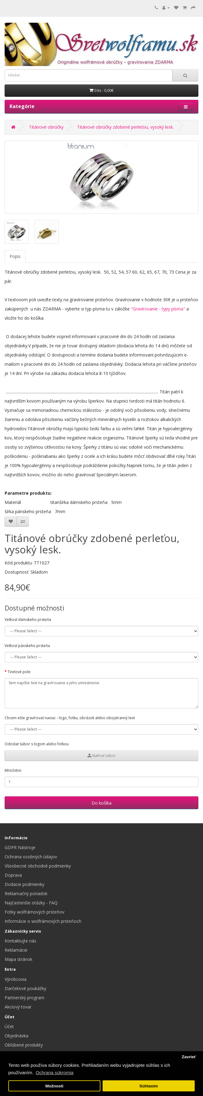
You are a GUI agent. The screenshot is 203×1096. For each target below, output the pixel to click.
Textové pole (19, 671)
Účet (9, 1026)
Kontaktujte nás (20, 941)
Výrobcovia (15, 979)
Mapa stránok (18, 959)
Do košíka (101, 803)
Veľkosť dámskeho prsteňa (28, 619)
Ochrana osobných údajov (31, 857)
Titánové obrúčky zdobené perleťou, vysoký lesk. (125, 127)
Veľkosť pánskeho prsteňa (27, 645)
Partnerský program (24, 997)
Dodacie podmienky (24, 884)
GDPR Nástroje (20, 847)
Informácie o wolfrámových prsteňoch (43, 921)
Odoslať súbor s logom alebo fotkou (37, 744)
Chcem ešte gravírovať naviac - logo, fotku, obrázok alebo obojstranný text (70, 717)
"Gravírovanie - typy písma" (158, 309)
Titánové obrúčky (46, 127)
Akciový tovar (18, 1007)
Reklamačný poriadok (26, 893)
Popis (15, 256)
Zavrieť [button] (189, 1057)
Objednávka (16, 1036)
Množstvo (13, 770)
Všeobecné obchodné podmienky (38, 866)
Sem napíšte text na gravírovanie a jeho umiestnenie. (101, 693)
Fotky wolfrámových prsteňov (34, 912)
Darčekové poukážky (25, 988)
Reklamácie (16, 950)
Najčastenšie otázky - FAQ (31, 903)
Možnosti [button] (54, 1086)
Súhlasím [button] (148, 1086)
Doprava (13, 875)
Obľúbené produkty (24, 1045)
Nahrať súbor (101, 755)
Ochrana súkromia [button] (55, 1072)
